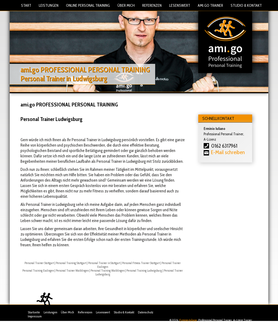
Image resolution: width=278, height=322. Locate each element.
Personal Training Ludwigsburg (144, 270)
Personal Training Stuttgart (71, 263)
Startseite (34, 312)
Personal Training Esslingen (38, 270)
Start (26, 5)
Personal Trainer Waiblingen (72, 270)
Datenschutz (145, 312)
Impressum (34, 316)
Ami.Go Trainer (210, 5)
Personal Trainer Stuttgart (39, 263)
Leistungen (48, 5)
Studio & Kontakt (246, 5)
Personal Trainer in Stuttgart (104, 263)
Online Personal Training (88, 5)
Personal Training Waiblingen (107, 270)
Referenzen (152, 5)
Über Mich (126, 5)
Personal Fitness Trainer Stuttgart (141, 263)
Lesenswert (179, 5)
